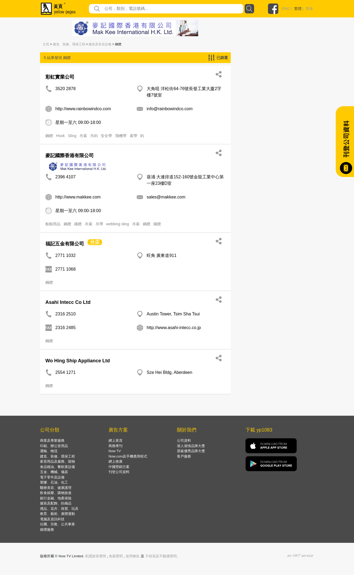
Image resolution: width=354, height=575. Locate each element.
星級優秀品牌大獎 (191, 451)
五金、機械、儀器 (54, 472)
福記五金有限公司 (64, 243)
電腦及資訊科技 (52, 519)
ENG (286, 8)
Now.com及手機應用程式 (128, 456)
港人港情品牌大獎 (191, 446)
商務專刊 (115, 446)
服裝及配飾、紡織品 (55, 503)
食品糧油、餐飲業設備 (57, 467)
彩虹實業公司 (59, 77)
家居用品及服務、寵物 (57, 461)
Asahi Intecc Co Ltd (68, 302)
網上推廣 (115, 461)
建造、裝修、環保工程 (69, 44)
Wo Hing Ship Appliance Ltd (77, 360)
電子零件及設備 (52, 477)
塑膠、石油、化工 (54, 482)
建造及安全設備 (100, 44)
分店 (95, 242)
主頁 (46, 44)
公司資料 (184, 440)
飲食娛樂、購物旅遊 (55, 493)
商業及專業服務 (52, 440)
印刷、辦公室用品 (54, 446)
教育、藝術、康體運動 (57, 514)
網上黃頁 (115, 440)
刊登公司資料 (119, 472)
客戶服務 (184, 456)
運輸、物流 (48, 451)
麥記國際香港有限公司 (69, 155)
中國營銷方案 (119, 467)
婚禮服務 (47, 530)
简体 (309, 8)
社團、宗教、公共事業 (57, 524)
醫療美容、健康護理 (55, 488)
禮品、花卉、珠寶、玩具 (59, 509)
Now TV (115, 451)
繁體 (298, 8)
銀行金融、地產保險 (55, 498)
